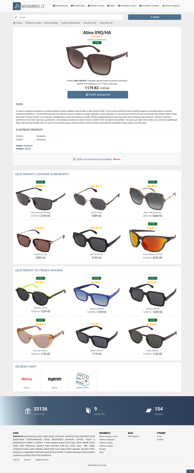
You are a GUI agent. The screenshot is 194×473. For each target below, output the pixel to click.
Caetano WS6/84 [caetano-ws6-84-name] (96, 309)
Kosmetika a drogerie (149, 6)
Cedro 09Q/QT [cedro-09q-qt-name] (153, 350)
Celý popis (113, 84)
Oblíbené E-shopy (26, 366)
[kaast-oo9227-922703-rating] (152, 228)
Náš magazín (133, 436)
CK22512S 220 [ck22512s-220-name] (40, 254)
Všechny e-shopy (106, 446)
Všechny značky (105, 443)
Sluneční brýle (78, 6)
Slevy (101, 452)
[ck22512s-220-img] (40, 241)
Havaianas (28, 146)
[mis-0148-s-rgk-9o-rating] (152, 186)
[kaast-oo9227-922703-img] (152, 241)
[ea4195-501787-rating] (96, 228)
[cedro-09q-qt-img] (152, 337)
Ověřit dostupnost (97, 95)
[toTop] (190, 471)
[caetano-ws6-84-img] (96, 295)
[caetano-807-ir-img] (96, 337)
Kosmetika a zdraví (127, 6)
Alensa (28, 149)
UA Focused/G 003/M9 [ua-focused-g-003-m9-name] (40, 212)
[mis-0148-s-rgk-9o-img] (152, 199)
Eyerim (27, 459)
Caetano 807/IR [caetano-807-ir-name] (96, 350)
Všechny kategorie (171, 6)
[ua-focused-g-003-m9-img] (40, 199)
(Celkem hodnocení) (97, 40)
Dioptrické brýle (60, 6)
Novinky (102, 449)
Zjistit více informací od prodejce (97, 159)
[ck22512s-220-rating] (40, 228)
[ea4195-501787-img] (96, 241)
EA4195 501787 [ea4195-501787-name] (96, 254)
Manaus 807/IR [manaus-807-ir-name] (152, 309)
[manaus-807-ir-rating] (152, 282)
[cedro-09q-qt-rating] (152, 324)
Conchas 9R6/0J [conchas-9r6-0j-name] (40, 350)
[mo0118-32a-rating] (96, 186)
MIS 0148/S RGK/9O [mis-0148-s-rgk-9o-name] (152, 212)
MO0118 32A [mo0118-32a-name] (96, 212)
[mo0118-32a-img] (96, 199)
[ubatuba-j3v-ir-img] (40, 295)
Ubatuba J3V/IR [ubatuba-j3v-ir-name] (40, 308)
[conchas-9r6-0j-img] (40, 337)
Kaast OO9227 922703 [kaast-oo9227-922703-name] (152, 254)
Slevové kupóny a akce (108, 436)
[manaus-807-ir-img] (152, 295)
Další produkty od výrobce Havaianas (39, 270)
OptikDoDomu (42, 459)
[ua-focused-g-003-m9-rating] (40, 186)
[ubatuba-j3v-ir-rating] (40, 282)
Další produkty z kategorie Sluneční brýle (42, 174)
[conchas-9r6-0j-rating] (40, 324)
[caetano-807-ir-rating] (96, 324)
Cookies (160, 440)
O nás (159, 436)
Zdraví (111, 6)
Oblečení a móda (96, 6)
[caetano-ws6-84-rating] (96, 282)
